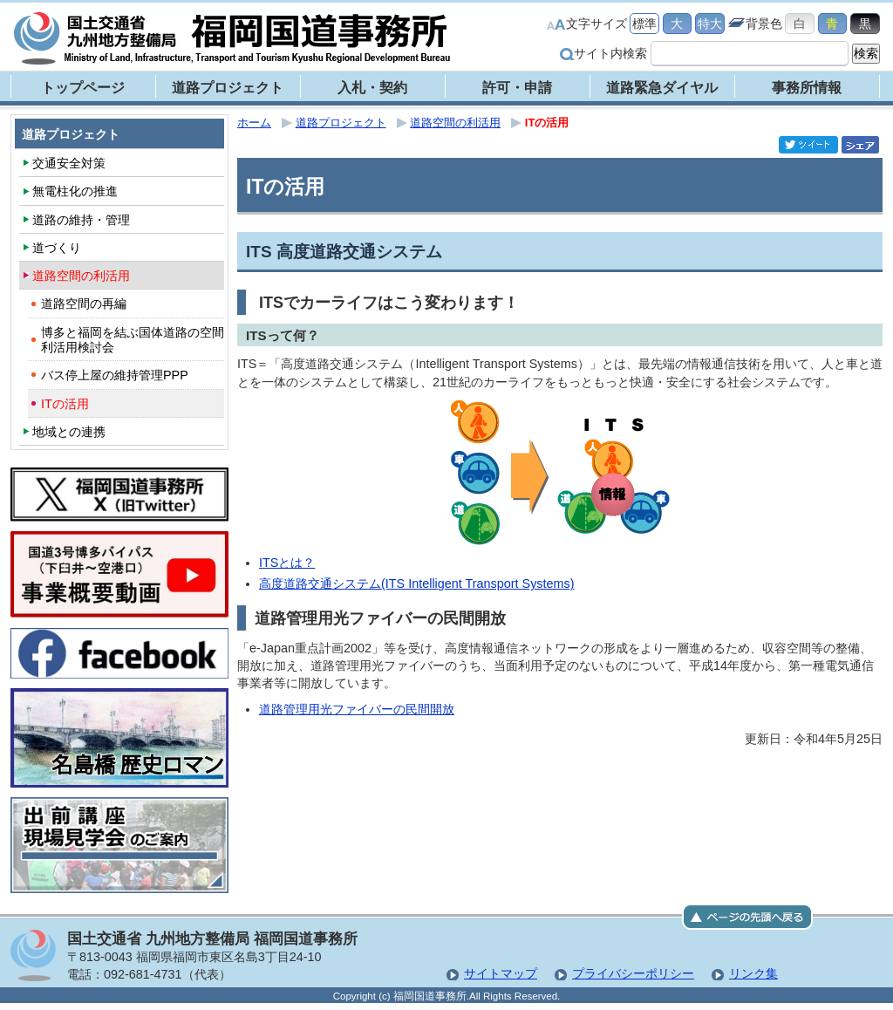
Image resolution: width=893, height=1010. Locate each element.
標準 (644, 24)
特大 (710, 24)
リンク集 (753, 973)
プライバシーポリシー (633, 973)
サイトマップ (500, 973)
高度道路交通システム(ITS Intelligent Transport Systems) (417, 583)
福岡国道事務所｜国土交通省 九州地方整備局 (232, 38)
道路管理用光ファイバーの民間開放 (356, 709)
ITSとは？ (287, 563)
